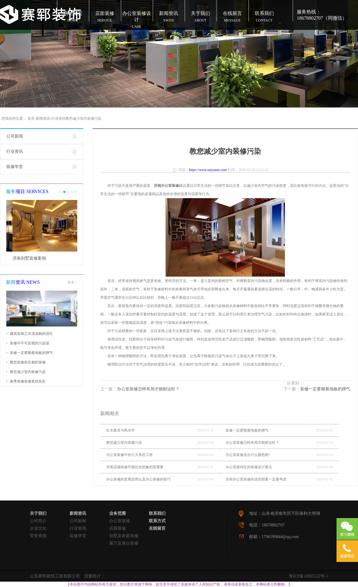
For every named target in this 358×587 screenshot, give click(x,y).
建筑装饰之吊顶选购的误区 (31, 334)
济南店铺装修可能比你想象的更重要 (134, 467)
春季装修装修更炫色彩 (28, 381)
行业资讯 (58, 118)
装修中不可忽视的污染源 (29, 343)
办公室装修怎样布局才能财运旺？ (252, 442)
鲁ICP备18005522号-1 (308, 576)
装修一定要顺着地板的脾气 (31, 353)
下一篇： (316, 389)
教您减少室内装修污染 (28, 372)
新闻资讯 (43, 118)
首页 (31, 118)
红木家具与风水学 (120, 430)
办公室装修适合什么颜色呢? (248, 455)
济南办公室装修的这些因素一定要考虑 (256, 479)
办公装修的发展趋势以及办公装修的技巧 (138, 479)
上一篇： (140, 389)
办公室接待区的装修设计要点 (249, 467)
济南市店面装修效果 (25, 258)
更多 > (72, 282)
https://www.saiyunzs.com (208, 170)
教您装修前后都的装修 (28, 362)
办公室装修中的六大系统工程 (129, 455)
